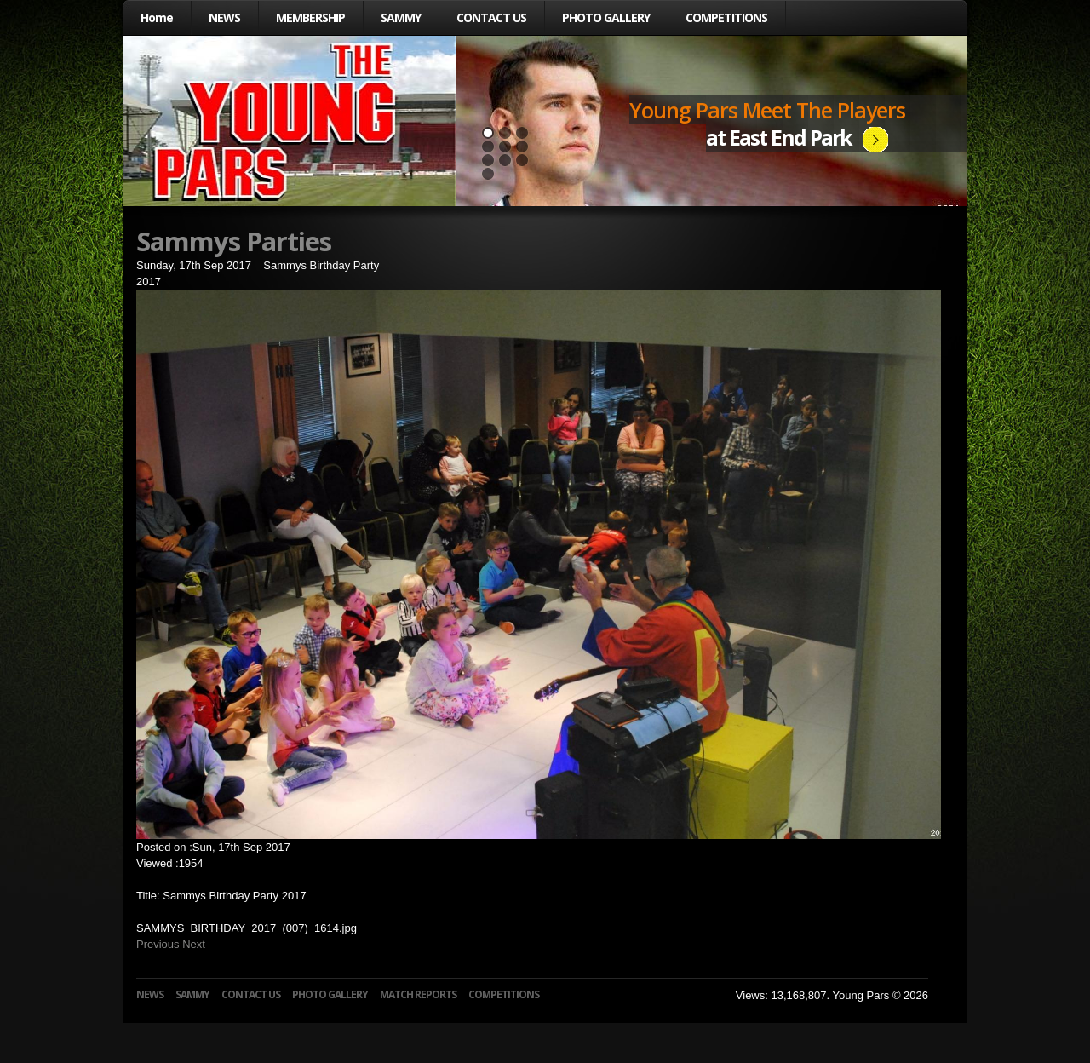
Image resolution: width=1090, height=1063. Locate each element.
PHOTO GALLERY (606, 17)
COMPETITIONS (726, 17)
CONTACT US (491, 17)
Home (157, 17)
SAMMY (401, 17)
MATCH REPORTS (418, 994)
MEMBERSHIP (310, 17)
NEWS (224, 17)
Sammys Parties (233, 241)
